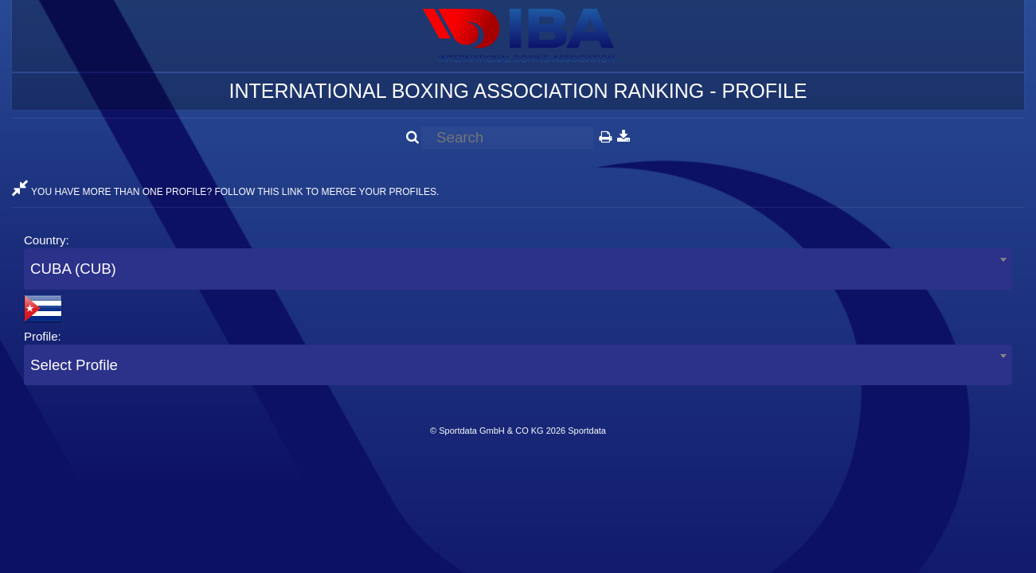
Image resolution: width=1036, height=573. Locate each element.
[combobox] (518, 268)
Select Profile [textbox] (74, 365)
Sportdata (587, 430)
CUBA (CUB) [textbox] (73, 268)
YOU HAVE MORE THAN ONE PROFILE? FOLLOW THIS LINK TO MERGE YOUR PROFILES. (225, 191)
